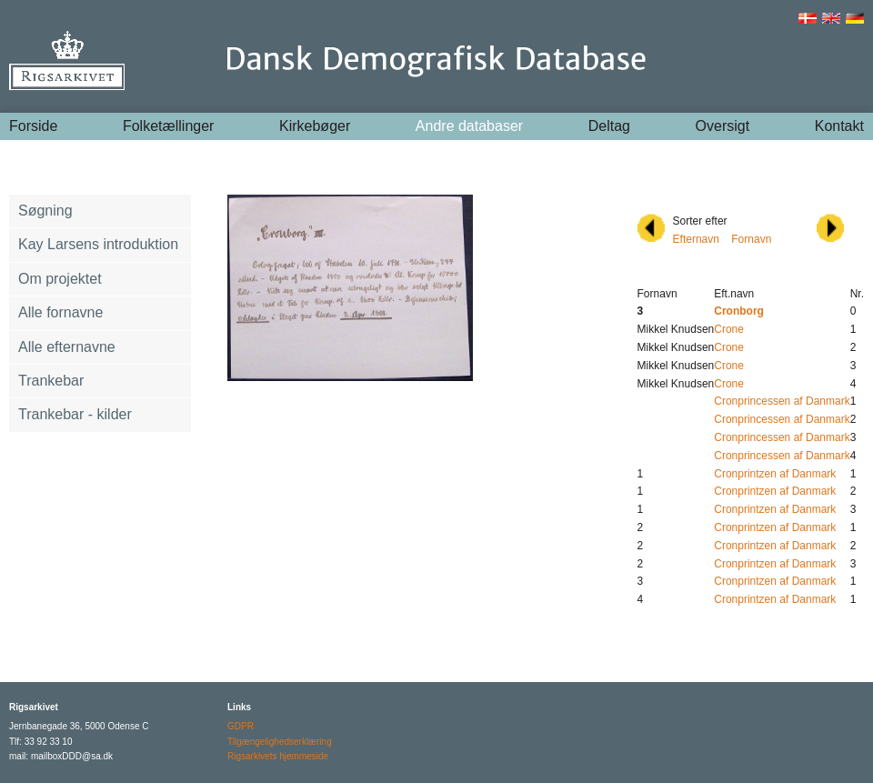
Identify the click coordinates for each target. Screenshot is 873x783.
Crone (729, 329)
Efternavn (696, 239)
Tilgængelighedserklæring (279, 742)
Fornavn (751, 239)
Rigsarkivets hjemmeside (277, 756)
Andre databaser (469, 126)
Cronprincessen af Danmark (781, 401)
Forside (33, 126)
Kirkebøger (314, 126)
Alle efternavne (66, 347)
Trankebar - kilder (75, 414)
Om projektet (60, 278)
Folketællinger (168, 126)
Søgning (45, 210)
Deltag (609, 126)
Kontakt (839, 126)
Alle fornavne (60, 312)
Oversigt (723, 126)
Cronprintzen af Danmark (775, 473)
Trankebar (51, 380)
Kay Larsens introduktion (98, 244)
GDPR (240, 726)
